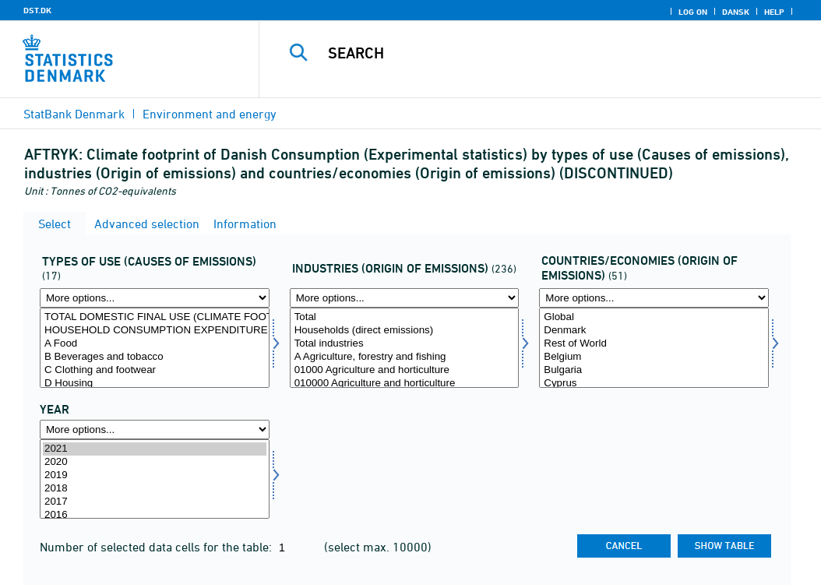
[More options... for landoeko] (654, 298)
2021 (154, 449)
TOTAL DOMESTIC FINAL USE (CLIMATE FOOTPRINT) (154, 317)
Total (404, 317)
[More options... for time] (155, 429)
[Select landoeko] (654, 348)
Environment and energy (210, 114)
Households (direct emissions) (404, 330)
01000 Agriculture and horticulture (404, 370)
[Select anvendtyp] (155, 348)
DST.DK (37, 10)
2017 (154, 502)
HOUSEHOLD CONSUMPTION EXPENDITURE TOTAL (154, 330)
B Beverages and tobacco (154, 357)
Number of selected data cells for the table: (157, 547)
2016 (154, 515)
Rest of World (654, 343)
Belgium (654, 357)
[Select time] (155, 479)
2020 (154, 462)
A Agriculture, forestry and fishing (404, 357)
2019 (154, 475)
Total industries (404, 343)
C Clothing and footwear (154, 370)
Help (774, 11)
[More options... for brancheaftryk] (405, 298)
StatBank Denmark (74, 114)
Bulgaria (654, 370)
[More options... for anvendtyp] (155, 298)
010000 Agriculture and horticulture (404, 383)
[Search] (543, 53)
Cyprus (654, 383)
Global (654, 317)
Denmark (654, 330)
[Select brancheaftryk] (405, 348)
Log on (692, 11)
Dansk (735, 11)
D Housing (154, 383)
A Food (154, 343)
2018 (154, 488)
